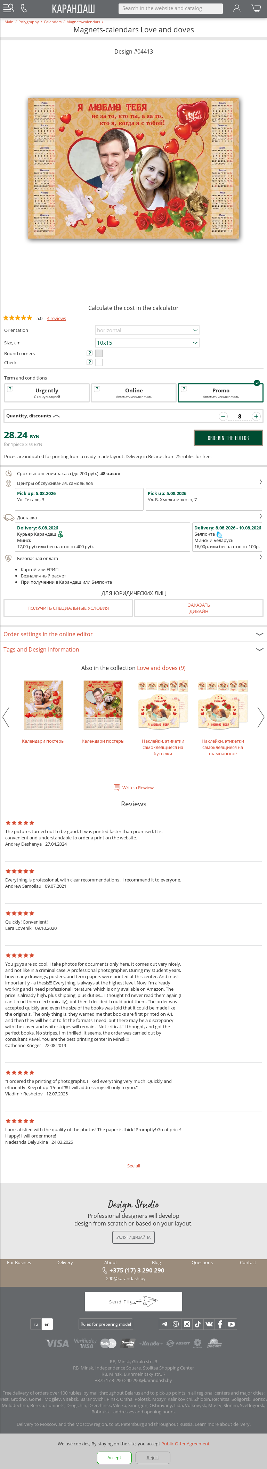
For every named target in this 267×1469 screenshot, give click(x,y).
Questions (202, 1262)
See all (133, 1166)
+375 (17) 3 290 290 (137, 1270)
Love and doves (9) (161, 668)
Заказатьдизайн (199, 608)
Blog (156, 1262)
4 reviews (56, 318)
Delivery (64, 1262)
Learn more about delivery (222, 1424)
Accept (114, 1457)
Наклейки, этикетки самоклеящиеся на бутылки (163, 718)
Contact (248, 1262)
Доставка (132, 517)
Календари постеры (43, 711)
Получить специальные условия (68, 608)
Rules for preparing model (106, 1324)
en (46, 1324)
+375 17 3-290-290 (113, 1380)
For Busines (19, 1262)
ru (36, 1324)
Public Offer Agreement (185, 1443)
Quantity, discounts (28, 416)
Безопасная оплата (132, 558)
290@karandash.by (126, 1278)
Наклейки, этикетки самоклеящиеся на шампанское (222, 718)
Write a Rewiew (138, 787)
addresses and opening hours (144, 1411)
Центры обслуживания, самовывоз (132, 483)
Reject (153, 1457)
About (110, 1262)
